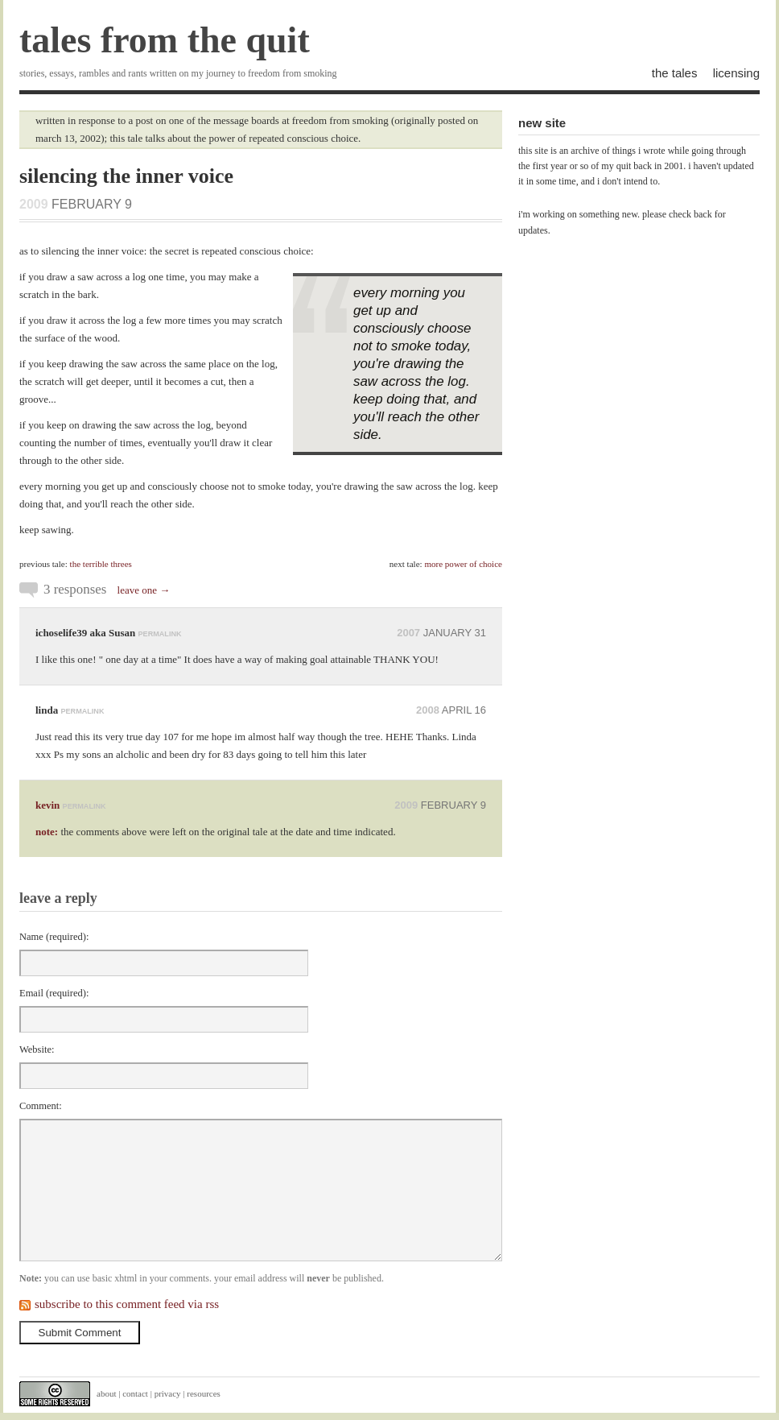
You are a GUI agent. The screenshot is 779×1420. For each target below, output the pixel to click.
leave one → (144, 590)
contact (135, 1393)
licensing (736, 73)
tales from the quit (164, 39)
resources (204, 1393)
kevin (47, 805)
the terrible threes (101, 564)
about (106, 1393)
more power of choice (463, 564)
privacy (168, 1393)
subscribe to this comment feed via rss (127, 1304)
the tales (675, 73)
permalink (160, 634)
